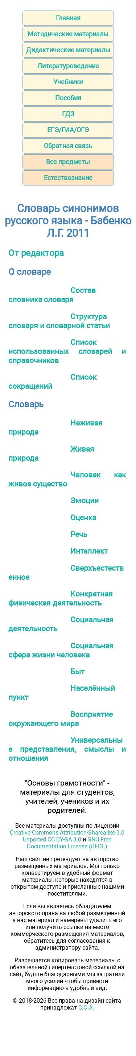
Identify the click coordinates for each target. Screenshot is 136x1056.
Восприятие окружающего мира (60, 719)
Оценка (83, 517)
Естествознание (68, 178)
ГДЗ (68, 114)
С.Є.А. (86, 1007)
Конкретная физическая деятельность (60, 598)
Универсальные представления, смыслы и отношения (67, 749)
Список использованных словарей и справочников (67, 351)
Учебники (68, 82)
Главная (68, 18)
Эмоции (84, 500)
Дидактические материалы (68, 50)
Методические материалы (68, 34)
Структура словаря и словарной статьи (59, 321)
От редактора (36, 253)
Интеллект (89, 550)
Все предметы (68, 162)
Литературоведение (68, 66)
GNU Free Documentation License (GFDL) (69, 843)
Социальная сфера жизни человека (61, 650)
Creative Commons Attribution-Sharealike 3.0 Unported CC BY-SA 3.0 (67, 836)
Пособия (68, 98)
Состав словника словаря (52, 295)
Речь (78, 534)
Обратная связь (68, 146)
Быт (77, 671)
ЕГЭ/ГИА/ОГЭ (68, 130)
